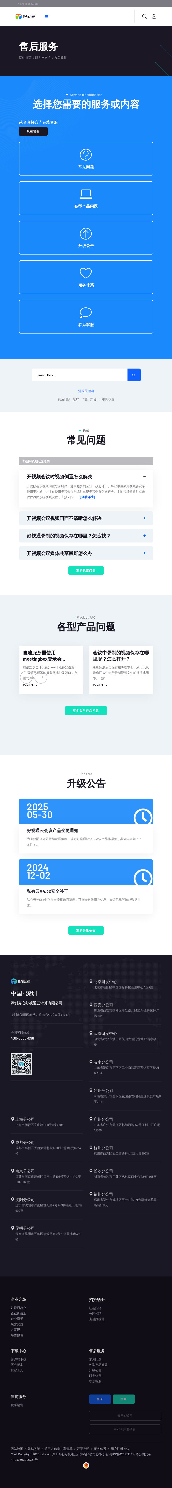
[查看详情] (87, 497)
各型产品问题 (86, 206)
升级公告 (86, 245)
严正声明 (83, 1448)
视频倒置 (108, 399)
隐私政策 (34, 1448)
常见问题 (86, 166)
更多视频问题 (86, 570)
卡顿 (84, 399)
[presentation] (26, 677)
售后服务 (60, 57)
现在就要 (33, 131)
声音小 (95, 399)
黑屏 (76, 399)
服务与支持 (43, 57)
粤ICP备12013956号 (122, 1454)
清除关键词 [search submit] (86, 391)
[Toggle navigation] (86, 461)
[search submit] (134, 375)
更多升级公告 (86, 930)
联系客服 (86, 324)
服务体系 (86, 285)
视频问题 (64, 399)
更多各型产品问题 (86, 710)
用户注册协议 (120, 1448)
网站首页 (25, 57)
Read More (30, 685)
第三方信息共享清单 (58, 1448)
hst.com (45, 1454)
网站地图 (17, 1448)
